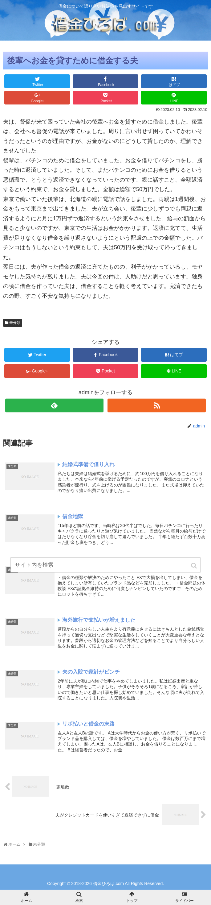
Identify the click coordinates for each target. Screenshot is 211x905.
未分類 (14, 323)
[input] (105, 565)
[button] (194, 565)
